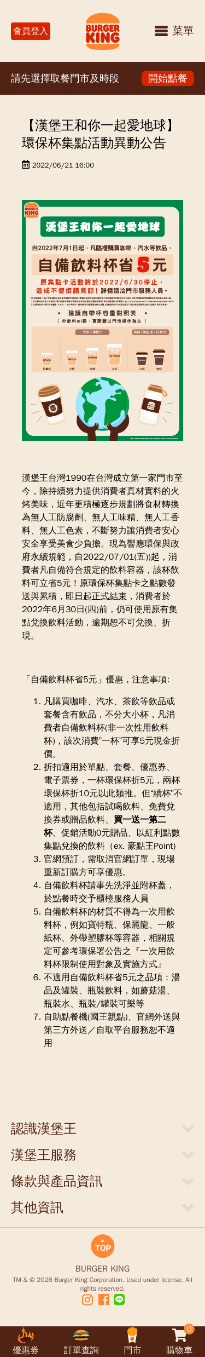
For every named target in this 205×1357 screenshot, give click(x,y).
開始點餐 (168, 78)
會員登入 (30, 31)
